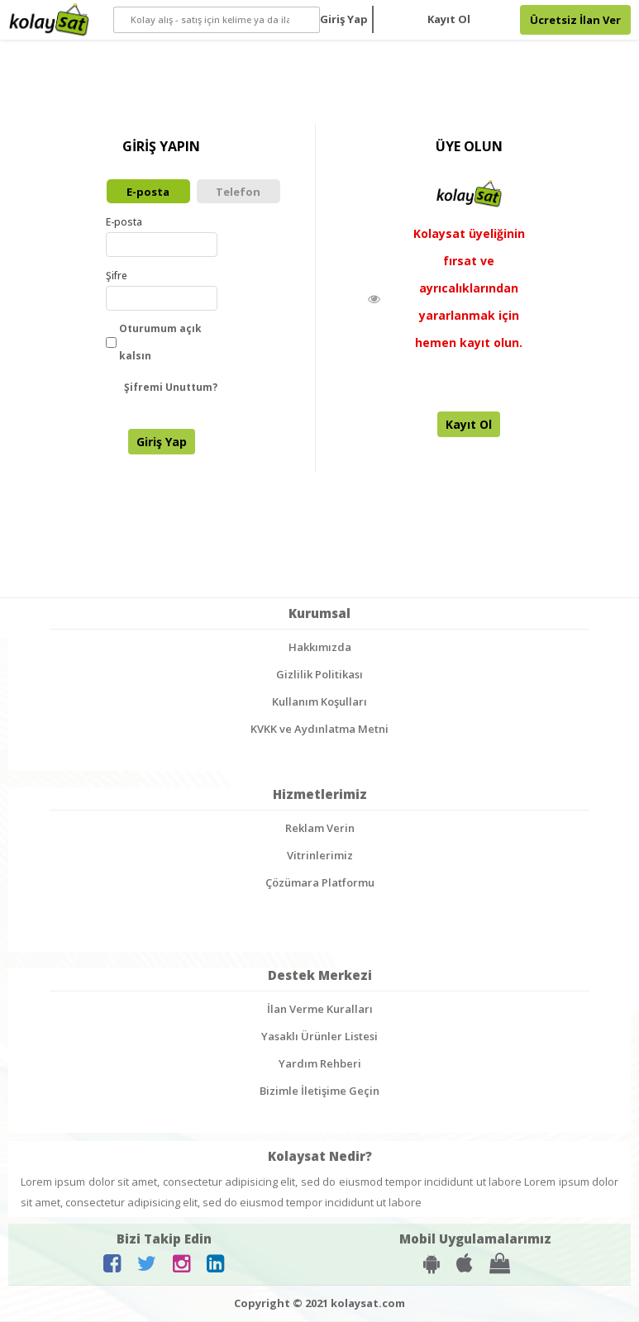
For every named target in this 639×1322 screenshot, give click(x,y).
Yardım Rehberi (320, 1065)
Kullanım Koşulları (319, 703)
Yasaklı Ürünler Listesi (319, 1037)
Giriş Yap (344, 19)
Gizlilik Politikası (319, 675)
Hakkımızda (320, 648)
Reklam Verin (320, 829)
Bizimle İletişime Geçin (319, 1092)
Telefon (238, 191)
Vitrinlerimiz (320, 856)
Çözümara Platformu (319, 884)
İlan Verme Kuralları (320, 1010)
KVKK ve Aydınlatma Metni (319, 730)
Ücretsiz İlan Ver (575, 19)
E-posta (147, 191)
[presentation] (245, 434)
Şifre (116, 277)
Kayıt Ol (448, 19)
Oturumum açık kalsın (154, 343)
